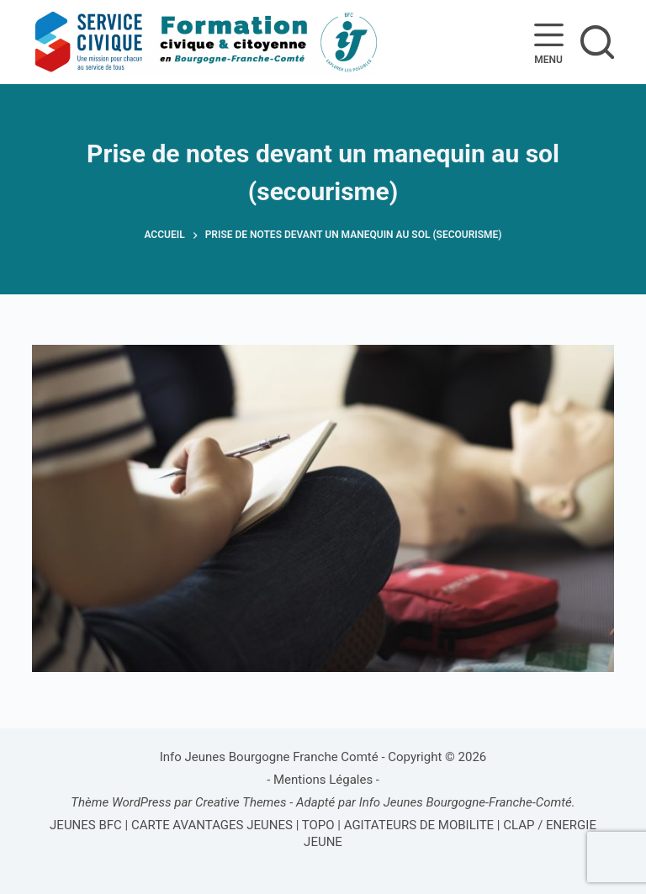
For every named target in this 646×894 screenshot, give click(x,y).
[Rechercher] (597, 42)
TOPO (318, 825)
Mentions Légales (323, 779)
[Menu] (549, 42)
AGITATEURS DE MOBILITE (419, 825)
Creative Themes (241, 802)
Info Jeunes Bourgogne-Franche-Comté (465, 802)
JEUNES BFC (86, 825)
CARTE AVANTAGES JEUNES (210, 825)
